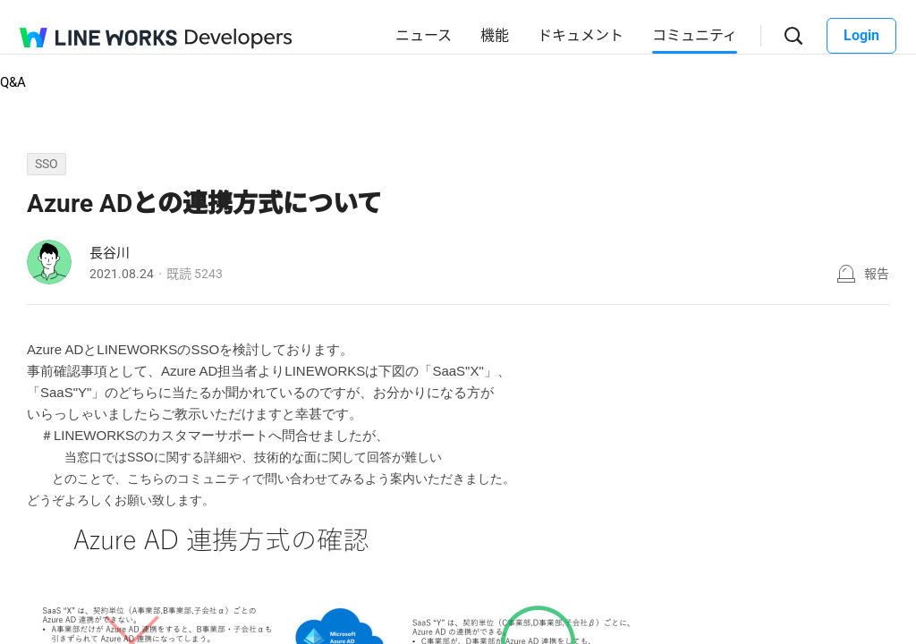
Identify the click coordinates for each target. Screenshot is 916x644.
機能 (494, 35)
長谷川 (109, 253)
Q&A (13, 82)
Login (861, 35)
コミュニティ (694, 35)
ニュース (423, 35)
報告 (876, 274)
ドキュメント (580, 35)
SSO (46, 164)
